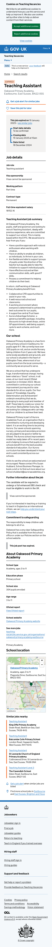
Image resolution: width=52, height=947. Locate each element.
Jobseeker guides (12, 833)
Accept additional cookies (26, 26)
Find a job (8, 828)
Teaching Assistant (18, 721)
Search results (20, 74)
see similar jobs (25, 123)
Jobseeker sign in (12, 823)
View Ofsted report (15, 610)
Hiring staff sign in (13, 860)
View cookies (26, 40)
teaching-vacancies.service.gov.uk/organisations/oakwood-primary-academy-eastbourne (25, 634)
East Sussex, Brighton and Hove (29, 794)
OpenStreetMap (30, 709)
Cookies (8, 900)
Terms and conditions (14, 903)
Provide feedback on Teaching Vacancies (23, 887)
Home (7, 74)
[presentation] (26, 684)
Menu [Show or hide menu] (45, 48)
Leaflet (10, 709)
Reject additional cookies (26, 34)
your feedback (35, 65)
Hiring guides (10, 865)
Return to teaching (13, 838)
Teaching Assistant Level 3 (21, 767)
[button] (31, 685)
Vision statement (35, 907)
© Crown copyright (26, 940)
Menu (7, 60)
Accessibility (33, 903)
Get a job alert (17, 783)
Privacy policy (20, 900)
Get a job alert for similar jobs (25, 101)
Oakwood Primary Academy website (23, 621)
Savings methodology (14, 907)
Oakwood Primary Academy (24, 668)
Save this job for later (21, 108)
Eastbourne (39, 791)
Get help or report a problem (17, 882)
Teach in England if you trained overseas (23, 843)
